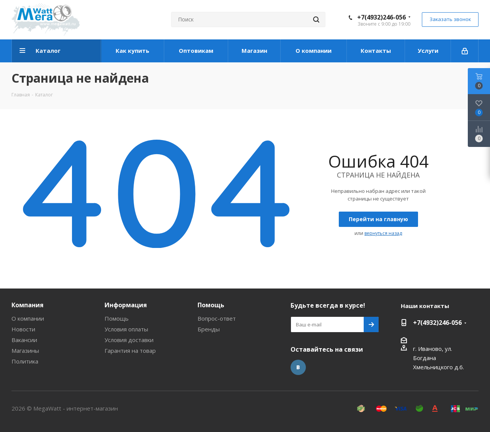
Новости (23, 329)
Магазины (25, 350)
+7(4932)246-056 (381, 17)
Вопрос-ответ (217, 318)
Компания (27, 305)
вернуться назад (383, 233)
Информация (126, 305)
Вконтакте (298, 367)
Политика (24, 361)
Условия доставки (129, 340)
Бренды (209, 329)
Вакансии (24, 340)
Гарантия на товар (130, 350)
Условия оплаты (126, 329)
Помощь (117, 318)
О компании (27, 318)
